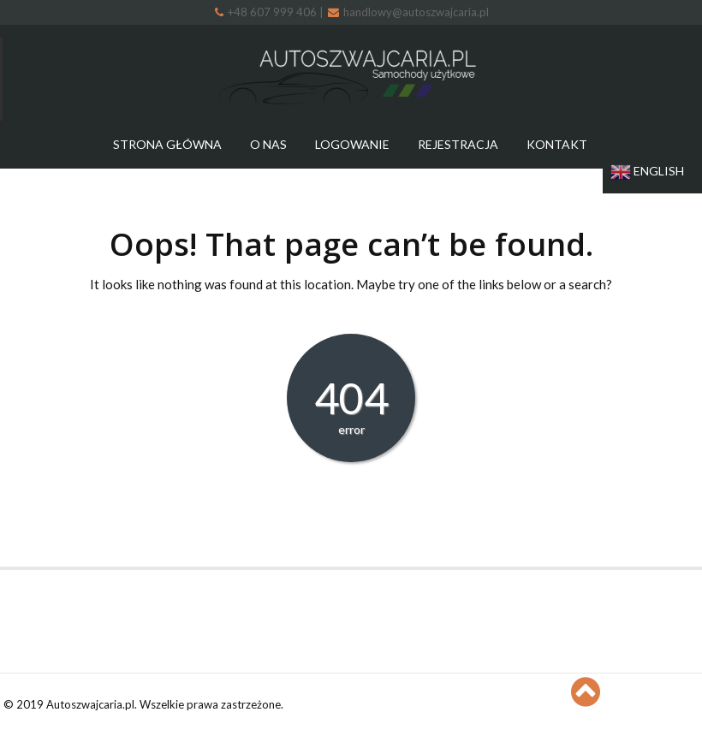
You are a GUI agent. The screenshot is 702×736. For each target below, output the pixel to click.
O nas (268, 144)
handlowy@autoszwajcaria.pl (408, 12)
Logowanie (352, 144)
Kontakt (556, 144)
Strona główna (167, 144)
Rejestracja (458, 144)
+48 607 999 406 (267, 12)
